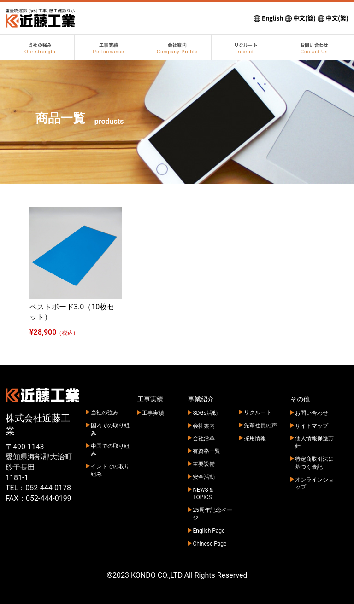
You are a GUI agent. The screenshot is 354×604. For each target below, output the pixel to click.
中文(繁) (333, 18)
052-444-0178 (48, 487)
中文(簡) (300, 18)
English (268, 18)
